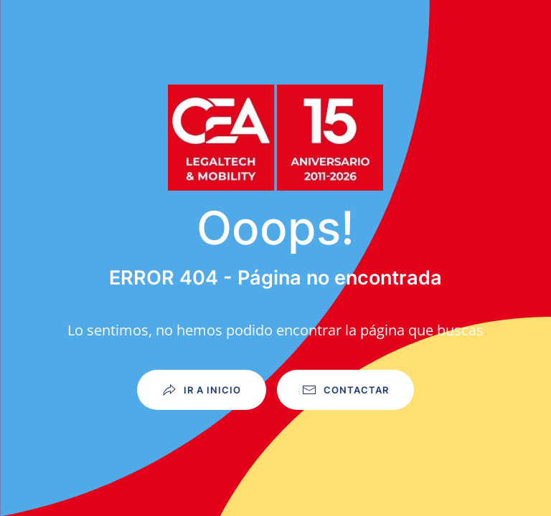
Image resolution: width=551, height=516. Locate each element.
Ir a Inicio (201, 390)
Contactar (345, 390)
